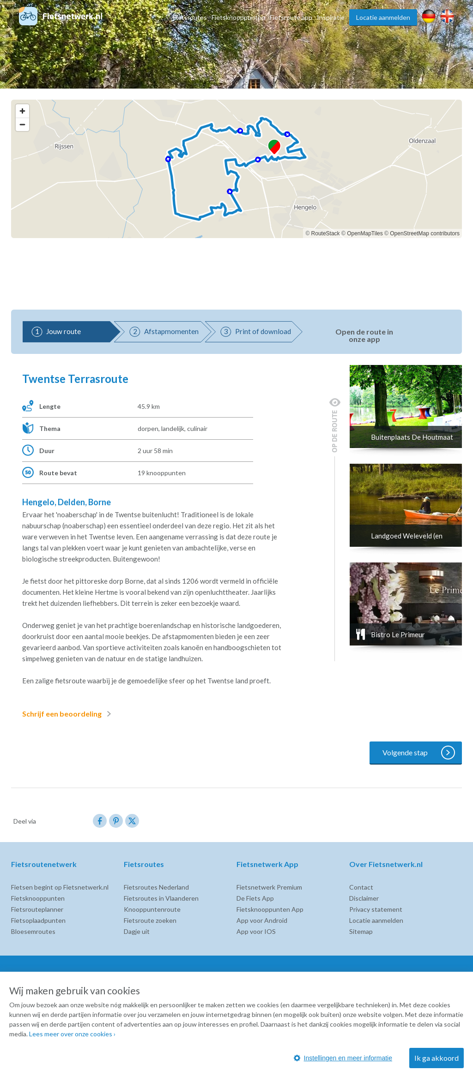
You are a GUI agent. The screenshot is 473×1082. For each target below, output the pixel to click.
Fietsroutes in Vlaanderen (161, 898)
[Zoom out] (22, 124)
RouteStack (325, 233)
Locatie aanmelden (383, 17)
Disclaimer (364, 898)
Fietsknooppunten (238, 17)
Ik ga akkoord (436, 1057)
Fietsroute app (291, 17)
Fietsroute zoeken (150, 920)
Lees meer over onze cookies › (72, 1034)
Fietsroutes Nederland (156, 887)
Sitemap (361, 931)
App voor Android (261, 920)
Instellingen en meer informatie (343, 1058)
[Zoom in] (22, 111)
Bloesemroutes (33, 931)
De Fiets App (255, 898)
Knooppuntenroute (152, 909)
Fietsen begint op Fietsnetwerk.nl (60, 887)
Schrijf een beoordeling (68, 713)
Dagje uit (137, 931)
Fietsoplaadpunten (38, 920)
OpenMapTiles (365, 233)
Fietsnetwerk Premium (269, 887)
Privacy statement (375, 909)
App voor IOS (256, 931)
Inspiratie (331, 17)
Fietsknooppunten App (269, 909)
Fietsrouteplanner (37, 909)
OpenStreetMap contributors (425, 233)
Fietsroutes (190, 17)
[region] (236, 169)
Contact (361, 887)
